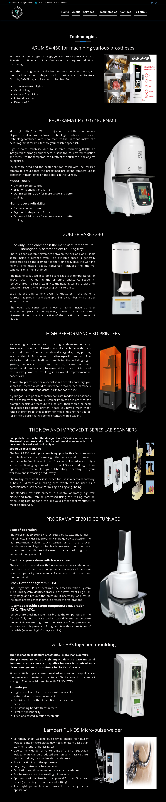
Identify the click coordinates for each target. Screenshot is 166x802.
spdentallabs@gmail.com (22, 3)
